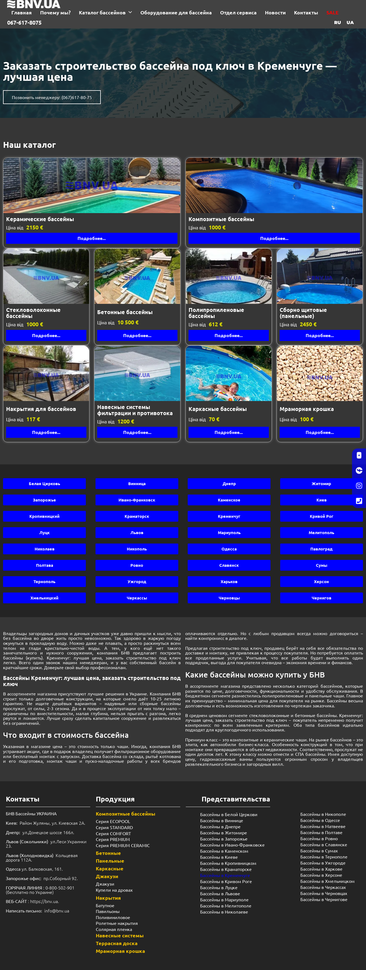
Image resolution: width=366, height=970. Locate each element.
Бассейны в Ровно (319, 838)
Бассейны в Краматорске (226, 869)
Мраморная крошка (120, 951)
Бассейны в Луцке (219, 887)
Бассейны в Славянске (323, 844)
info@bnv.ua (56, 910)
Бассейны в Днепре (220, 826)
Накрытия (108, 897)
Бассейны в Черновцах (323, 893)
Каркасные (109, 868)
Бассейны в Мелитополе (225, 905)
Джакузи (107, 876)
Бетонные (108, 853)
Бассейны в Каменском (224, 850)
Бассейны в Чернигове (323, 899)
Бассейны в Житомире (223, 832)
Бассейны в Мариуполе (224, 899)
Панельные (110, 860)
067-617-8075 (24, 22)
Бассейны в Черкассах (323, 887)
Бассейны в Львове (220, 893)
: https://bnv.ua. (32, 901)
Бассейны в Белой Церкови (228, 814)
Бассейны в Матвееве (323, 826)
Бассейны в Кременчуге (225, 875)
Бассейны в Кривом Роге (226, 881)
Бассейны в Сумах (319, 850)
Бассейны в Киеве (219, 857)
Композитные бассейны (125, 813)
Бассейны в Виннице (221, 820)
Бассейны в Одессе (320, 820)
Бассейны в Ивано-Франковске (232, 844)
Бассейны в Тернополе (323, 856)
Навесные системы (120, 935)
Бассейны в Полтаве (321, 832)
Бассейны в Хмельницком (327, 881)
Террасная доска (117, 943)
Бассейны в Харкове (321, 868)
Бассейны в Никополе (323, 814)
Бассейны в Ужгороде (323, 862)
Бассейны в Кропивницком (228, 863)
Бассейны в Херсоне (321, 875)
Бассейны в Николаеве (224, 911)
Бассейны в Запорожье (224, 838)
